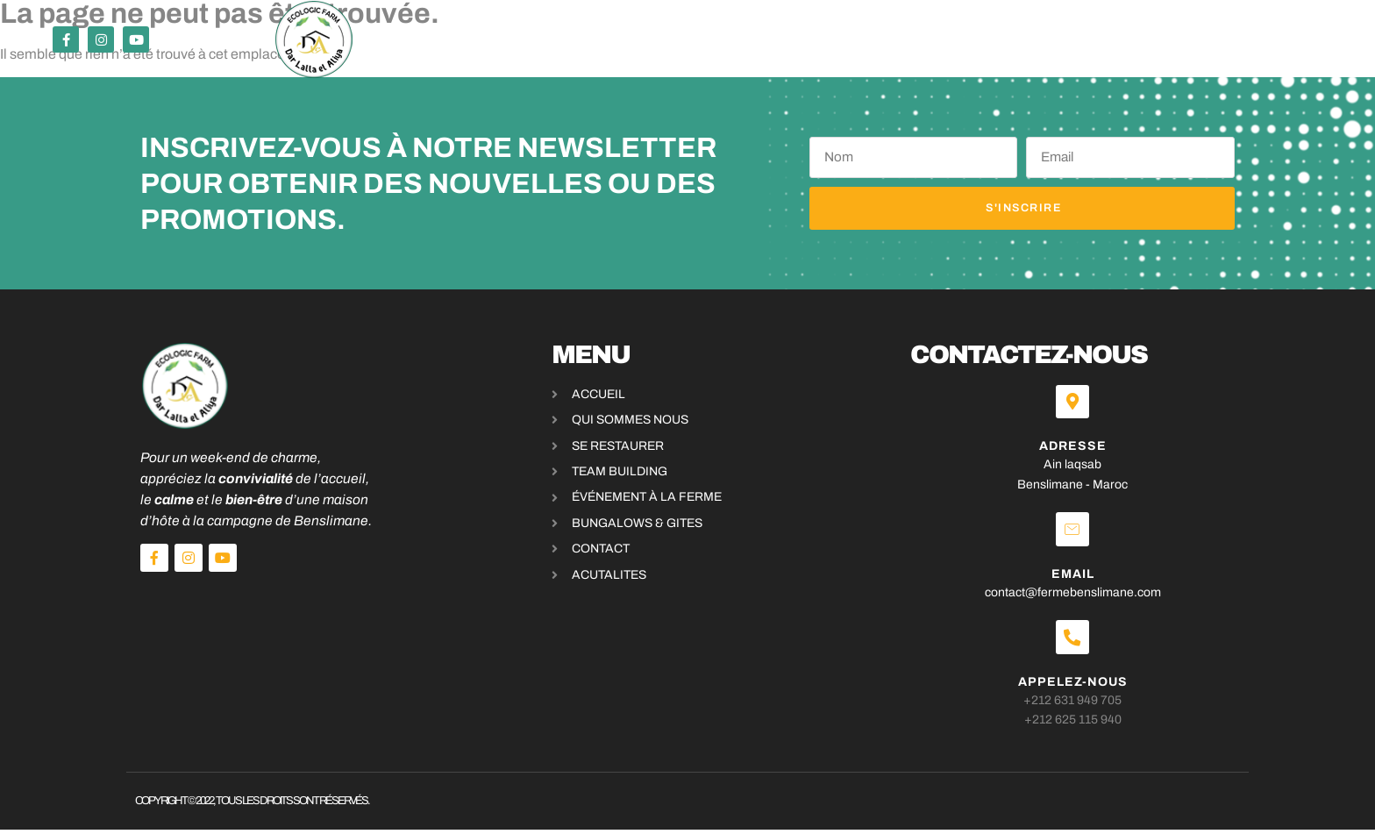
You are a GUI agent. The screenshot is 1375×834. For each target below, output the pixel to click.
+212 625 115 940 (1078, 724)
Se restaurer (408, 39)
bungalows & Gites (761, 39)
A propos (888, 39)
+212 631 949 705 (1078, 703)
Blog (960, 39)
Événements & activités (573, 39)
